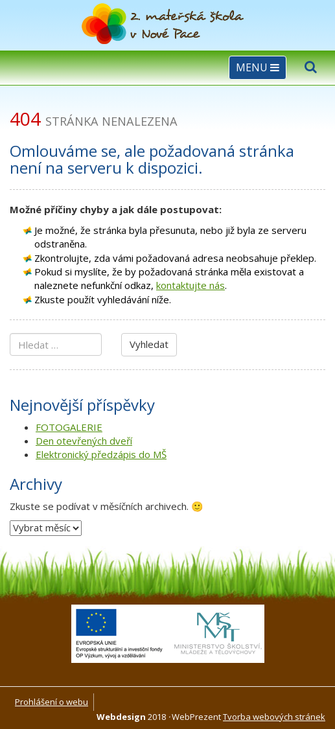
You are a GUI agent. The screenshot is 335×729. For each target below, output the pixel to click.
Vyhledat (149, 344)
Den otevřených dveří (84, 440)
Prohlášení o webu (51, 702)
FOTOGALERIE (69, 427)
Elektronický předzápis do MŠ (101, 454)
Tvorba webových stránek (274, 717)
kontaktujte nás (190, 285)
